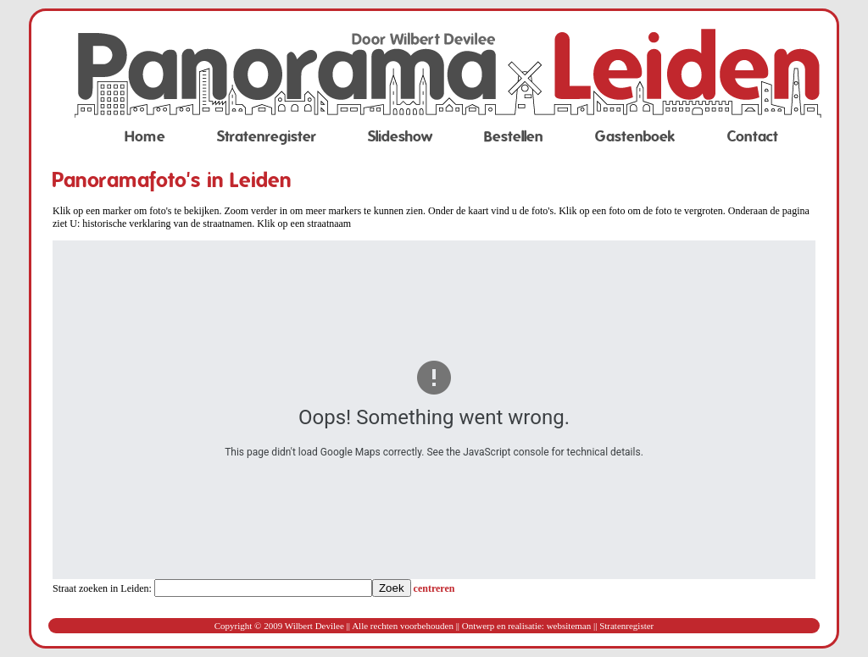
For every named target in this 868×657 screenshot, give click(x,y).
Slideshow (400, 137)
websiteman (569, 626)
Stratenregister (266, 137)
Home (145, 137)
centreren (434, 588)
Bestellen (513, 137)
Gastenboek (635, 137)
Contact (752, 137)
